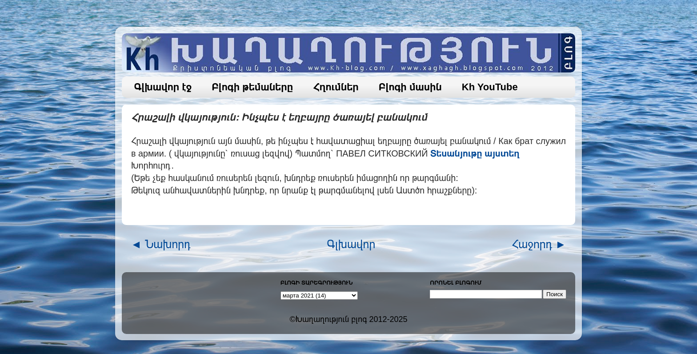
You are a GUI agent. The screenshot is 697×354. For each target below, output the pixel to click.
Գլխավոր (351, 244)
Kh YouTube (490, 87)
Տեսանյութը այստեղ (475, 153)
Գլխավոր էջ (163, 87)
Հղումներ (336, 87)
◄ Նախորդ (161, 244)
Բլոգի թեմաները (252, 87)
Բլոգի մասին (410, 87)
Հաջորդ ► (539, 244)
